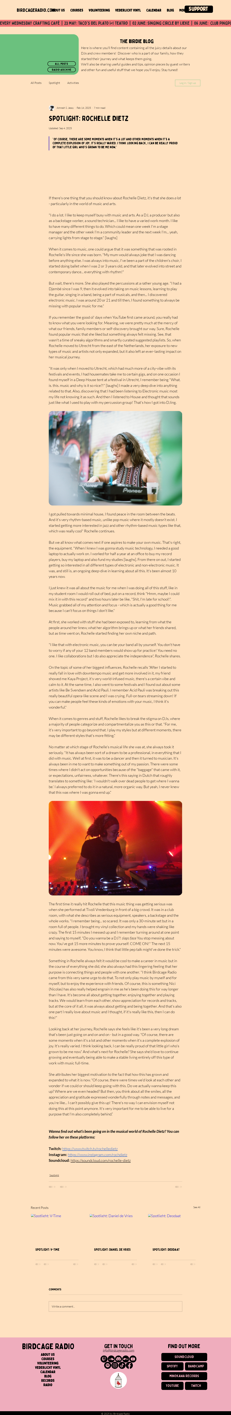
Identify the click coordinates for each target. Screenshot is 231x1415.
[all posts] (61, 63)
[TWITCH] (196, 1386)
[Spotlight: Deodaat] (174, 1228)
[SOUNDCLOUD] (184, 1357)
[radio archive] (61, 69)
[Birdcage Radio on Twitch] (104, 1359)
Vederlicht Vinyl (48, 1368)
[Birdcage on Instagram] (114, 1365)
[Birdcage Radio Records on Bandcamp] (125, 1359)
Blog (47, 1376)
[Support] (199, 9)
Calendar (47, 1372)
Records (48, 1381)
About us (48, 1355)
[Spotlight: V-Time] (57, 1228)
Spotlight (54, 83)
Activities (73, 83)
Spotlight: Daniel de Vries (112, 1250)
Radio (47, 1385)
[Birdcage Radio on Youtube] (132, 1359)
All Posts (36, 83)
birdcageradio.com (36, 10)
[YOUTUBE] (172, 1386)
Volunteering (47, 1363)
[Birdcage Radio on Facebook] (129, 1365)
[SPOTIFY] (172, 1366)
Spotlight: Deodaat (166, 1250)
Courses (47, 1359)
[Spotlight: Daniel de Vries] (115, 1228)
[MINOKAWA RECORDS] (184, 1376)
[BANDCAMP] (196, 1366)
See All (196, 1207)
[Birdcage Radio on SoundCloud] (111, 1359)
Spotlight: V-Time (47, 1250)
